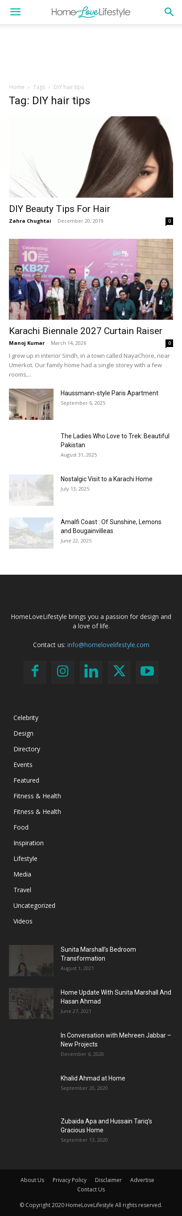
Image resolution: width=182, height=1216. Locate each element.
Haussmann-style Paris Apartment (109, 393)
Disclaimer (108, 1180)
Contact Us (91, 1189)
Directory (26, 749)
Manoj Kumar (27, 342)
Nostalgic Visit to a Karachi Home (107, 479)
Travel (22, 890)
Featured (26, 780)
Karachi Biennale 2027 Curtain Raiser (85, 331)
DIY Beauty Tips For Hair (59, 208)
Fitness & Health (37, 796)
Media (22, 874)
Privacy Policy (70, 1180)
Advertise (142, 1180)
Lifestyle (25, 858)
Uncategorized (34, 905)
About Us (32, 1180)
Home (17, 87)
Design (23, 733)
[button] (15, 12)
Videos (23, 921)
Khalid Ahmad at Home (93, 1078)
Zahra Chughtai (30, 220)
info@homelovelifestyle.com (108, 644)
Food (21, 827)
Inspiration (28, 843)
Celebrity (25, 717)
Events (23, 764)
